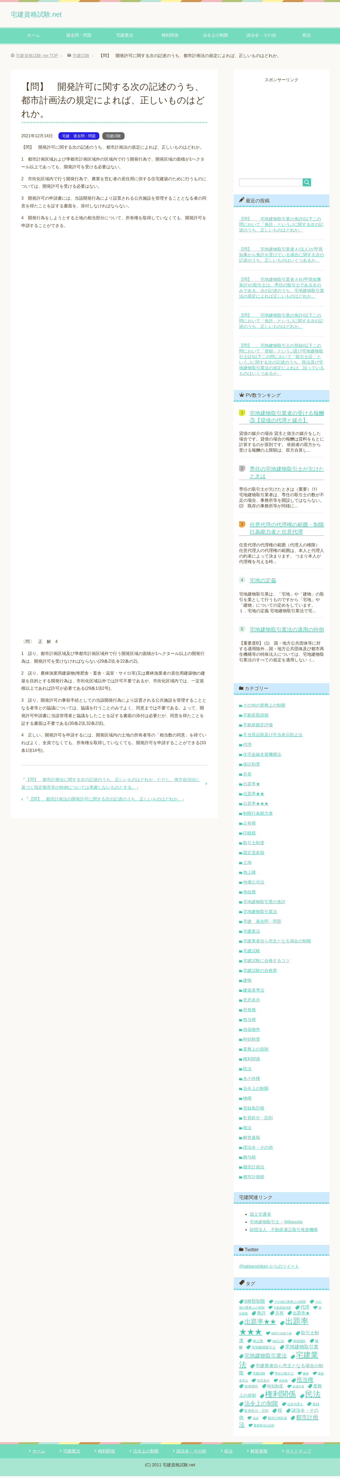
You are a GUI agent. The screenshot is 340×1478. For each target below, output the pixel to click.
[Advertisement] (283, 122)
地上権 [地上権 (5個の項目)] (258, 1343)
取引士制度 (253, 844)
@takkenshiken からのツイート (269, 1268)
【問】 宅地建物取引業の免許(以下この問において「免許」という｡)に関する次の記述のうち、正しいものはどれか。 (281, 226)
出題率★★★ (256, 805)
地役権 (249, 894)
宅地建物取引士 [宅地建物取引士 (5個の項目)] (264, 1349)
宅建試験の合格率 (260, 972)
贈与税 (249, 1159)
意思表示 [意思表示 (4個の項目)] (263, 1382)
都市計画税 (253, 1178)
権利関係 (170, 37)
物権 (247, 1100)
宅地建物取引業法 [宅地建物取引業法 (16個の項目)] (265, 1357)
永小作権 (251, 1080)
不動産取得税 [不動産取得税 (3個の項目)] (282, 1309)
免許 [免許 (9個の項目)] (261, 1314)
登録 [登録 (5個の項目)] (315, 1406)
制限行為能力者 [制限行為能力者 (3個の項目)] (281, 1335)
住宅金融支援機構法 (262, 756)
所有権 (249, 1011)
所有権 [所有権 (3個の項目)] (283, 1382)
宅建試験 (113, 138)
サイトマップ (298, 1453)
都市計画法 (253, 1169)
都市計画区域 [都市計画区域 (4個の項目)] (277, 1420)
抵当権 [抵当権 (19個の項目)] (305, 1381)
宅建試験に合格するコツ (266, 962)
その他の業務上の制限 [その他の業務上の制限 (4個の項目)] (290, 1303)
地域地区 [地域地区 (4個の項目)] (299, 1343)
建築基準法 (253, 992)
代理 (247, 746)
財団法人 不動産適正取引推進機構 (284, 1231)
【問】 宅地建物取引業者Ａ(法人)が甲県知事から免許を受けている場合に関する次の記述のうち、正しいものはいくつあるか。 (281, 256)
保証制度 (251, 766)
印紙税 (249, 835)
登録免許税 (253, 1110)
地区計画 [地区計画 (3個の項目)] (278, 1342)
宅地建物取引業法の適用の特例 (287, 631)
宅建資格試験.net (47, 14)
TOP (37, 57)
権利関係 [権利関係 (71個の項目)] (280, 1395)
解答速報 (251, 1139)
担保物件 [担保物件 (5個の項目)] (251, 1388)
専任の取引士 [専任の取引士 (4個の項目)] (284, 1375)
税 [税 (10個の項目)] (280, 1412)
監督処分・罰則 (258, 1119)
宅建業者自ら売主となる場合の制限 (277, 943)
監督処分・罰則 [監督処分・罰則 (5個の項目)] (256, 1413)
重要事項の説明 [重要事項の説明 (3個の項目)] (264, 1427)
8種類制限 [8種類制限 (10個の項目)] (254, 1303)
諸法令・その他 (261, 37)
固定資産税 (253, 854)
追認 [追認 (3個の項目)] (255, 1419)
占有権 (249, 825)
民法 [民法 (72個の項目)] (313, 1395)
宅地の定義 (263, 582)
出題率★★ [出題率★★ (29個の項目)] (260, 1323)
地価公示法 (253, 884)
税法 (306, 37)
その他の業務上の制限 (264, 707)
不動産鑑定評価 (258, 727)
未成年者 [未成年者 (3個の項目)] (298, 1388)
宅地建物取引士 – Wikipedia (276, 1224)
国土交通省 (260, 1216)
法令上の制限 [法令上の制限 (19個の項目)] (261, 1405)
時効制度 (251, 1041)
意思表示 (251, 1002)
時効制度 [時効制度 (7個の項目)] (275, 1388)
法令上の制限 (215, 37)
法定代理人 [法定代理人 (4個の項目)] (295, 1406)
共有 (247, 776)
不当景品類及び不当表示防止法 (273, 736)
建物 (247, 982)
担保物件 (251, 1031)
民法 (247, 1070)
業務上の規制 (256, 1051)
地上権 (249, 874)
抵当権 (249, 1021)
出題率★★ (253, 795)
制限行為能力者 (258, 815)
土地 (247, 864)
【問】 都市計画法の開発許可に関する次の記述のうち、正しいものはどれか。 (105, 801)
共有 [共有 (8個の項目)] (279, 1315)
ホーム (33, 37)
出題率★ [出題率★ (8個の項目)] (301, 1315)
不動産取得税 (256, 717)
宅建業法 (124, 37)
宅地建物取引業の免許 (264, 903)
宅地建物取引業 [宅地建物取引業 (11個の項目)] (301, 1348)
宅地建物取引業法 (260, 913)
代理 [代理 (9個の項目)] (304, 1309)
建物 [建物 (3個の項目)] (306, 1375)
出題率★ (251, 785)
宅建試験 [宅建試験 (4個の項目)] (259, 1375)
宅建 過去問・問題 (79, 138)
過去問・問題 (79, 37)
